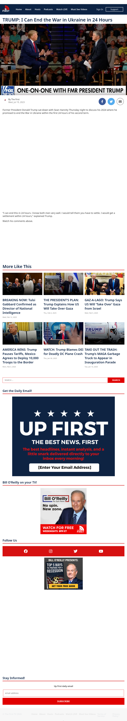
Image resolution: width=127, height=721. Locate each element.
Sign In (99, 9)
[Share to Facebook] (102, 101)
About (28, 9)
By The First (13, 99)
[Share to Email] (120, 101)
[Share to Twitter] (111, 101)
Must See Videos (79, 9)
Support (114, 9)
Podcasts (48, 9)
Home (19, 9)
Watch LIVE (61, 9)
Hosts (37, 9)
